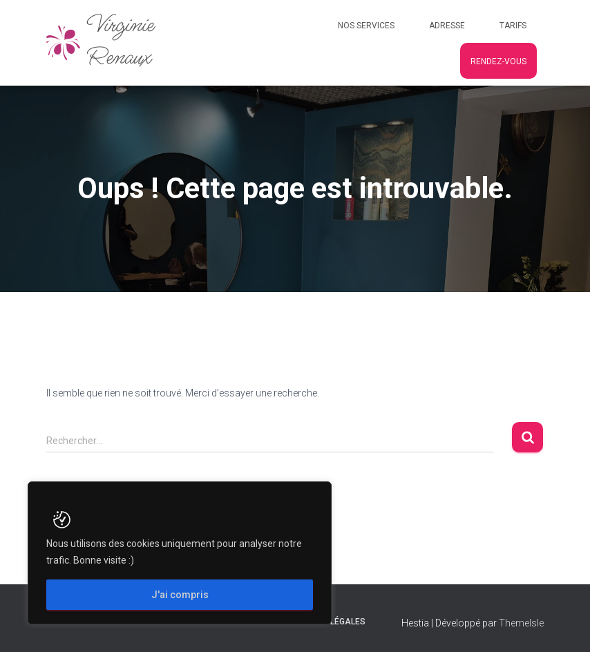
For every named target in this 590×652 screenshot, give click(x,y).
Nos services (366, 25)
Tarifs (512, 25)
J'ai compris (180, 594)
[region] (180, 552)
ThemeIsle (521, 623)
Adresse (447, 25)
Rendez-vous (498, 61)
